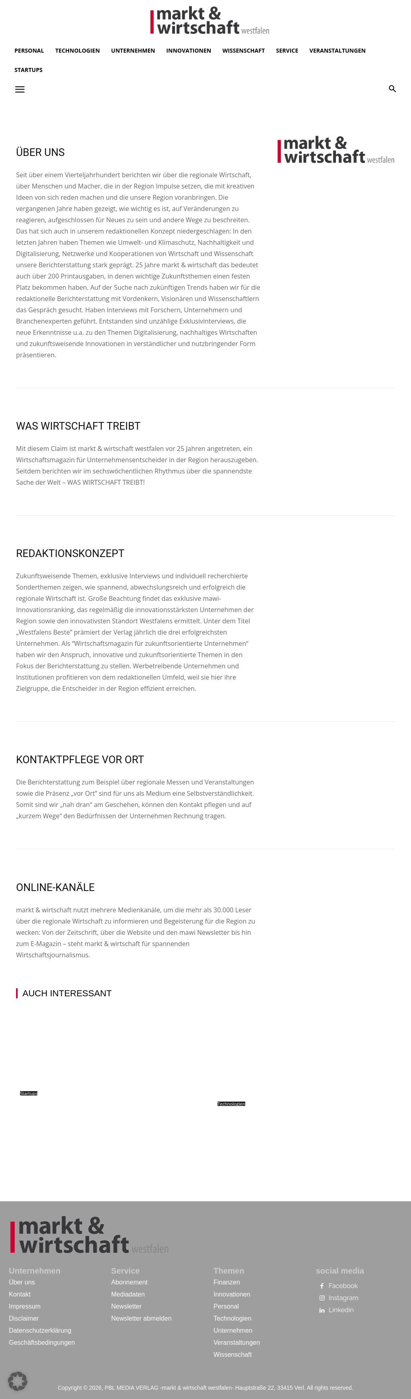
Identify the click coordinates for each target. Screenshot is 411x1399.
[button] (392, 89)
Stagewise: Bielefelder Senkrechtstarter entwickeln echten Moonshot (90, 1115)
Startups (28, 1093)
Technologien (231, 1104)
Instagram (343, 1298)
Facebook (343, 1286)
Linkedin (341, 1310)
